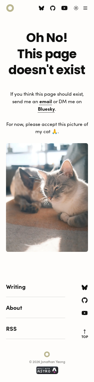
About (14, 307)
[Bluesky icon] (41, 8)
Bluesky (46, 108)
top (84, 334)
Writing (16, 286)
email (45, 101)
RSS (11, 328)
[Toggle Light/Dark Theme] (76, 8)
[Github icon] (52, 8)
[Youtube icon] (64, 9)
